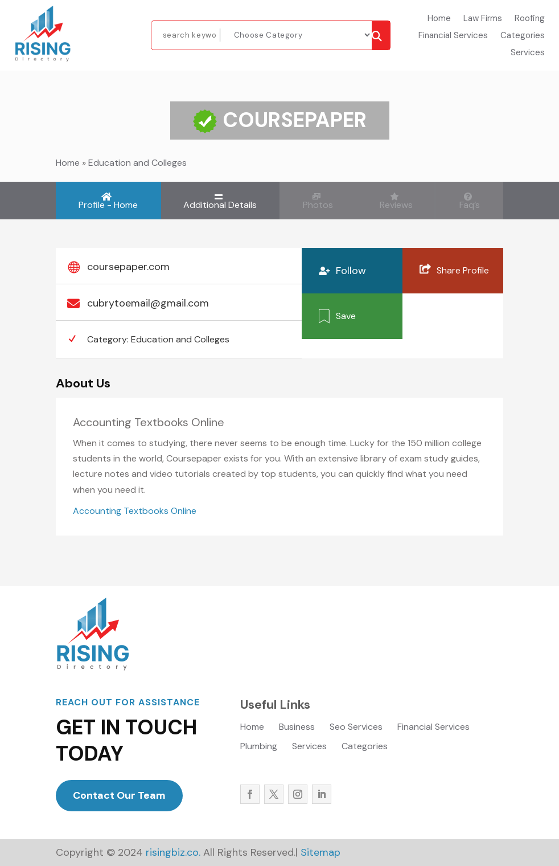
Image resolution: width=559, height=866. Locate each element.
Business (297, 728)
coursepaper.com (128, 266)
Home (439, 19)
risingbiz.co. (171, 852)
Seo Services (356, 728)
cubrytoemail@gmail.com (148, 303)
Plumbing (258, 747)
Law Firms (482, 19)
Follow (351, 270)
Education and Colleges (137, 163)
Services (528, 53)
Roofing (530, 19)
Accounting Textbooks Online (134, 511)
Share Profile (463, 269)
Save (346, 315)
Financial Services (453, 36)
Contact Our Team (119, 795)
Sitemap (320, 852)
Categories (522, 36)
